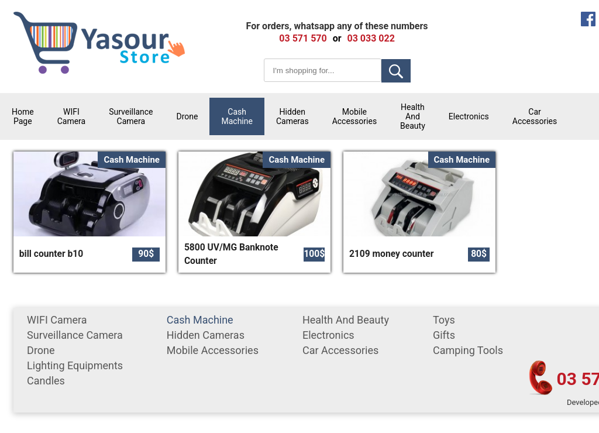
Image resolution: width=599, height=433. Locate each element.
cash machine (236, 116)
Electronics (469, 116)
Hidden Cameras (292, 116)
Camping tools (468, 350)
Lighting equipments (75, 365)
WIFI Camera (71, 116)
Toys (444, 320)
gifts (444, 335)
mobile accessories (354, 116)
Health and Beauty (412, 116)
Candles (46, 380)
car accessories (534, 116)
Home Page (23, 116)
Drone (187, 116)
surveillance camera (131, 116)
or (337, 38)
